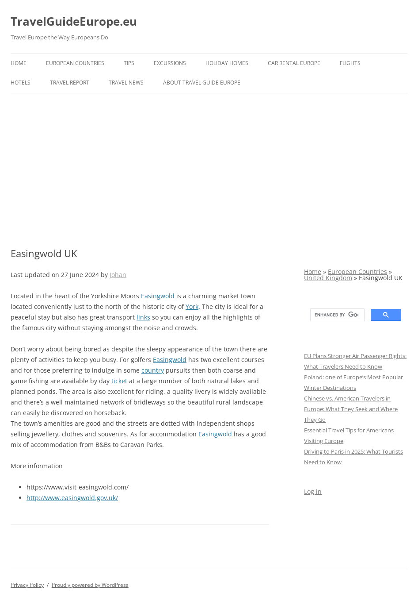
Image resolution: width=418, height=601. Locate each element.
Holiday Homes (226, 63)
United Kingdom (328, 278)
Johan (118, 274)
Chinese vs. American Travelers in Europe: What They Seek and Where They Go (351, 409)
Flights (350, 63)
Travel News (126, 82)
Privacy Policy (27, 585)
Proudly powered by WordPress (90, 585)
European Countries (75, 63)
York (192, 306)
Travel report (69, 82)
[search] (336, 315)
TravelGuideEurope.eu (74, 21)
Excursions (170, 63)
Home (19, 63)
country (152, 370)
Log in (313, 491)
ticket (119, 381)
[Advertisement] (209, 170)
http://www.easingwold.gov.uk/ (72, 497)
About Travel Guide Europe (201, 82)
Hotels (20, 82)
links (143, 317)
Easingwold (158, 296)
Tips (129, 63)
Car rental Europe (294, 63)
